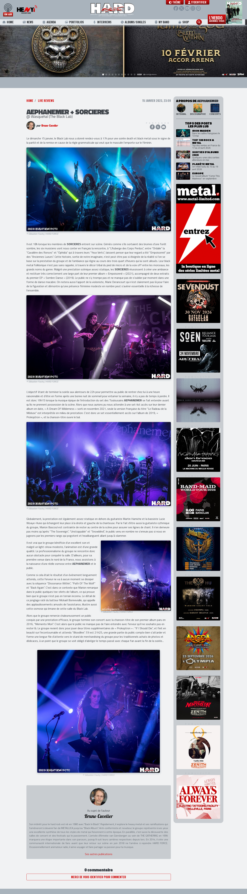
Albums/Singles (135, 22)
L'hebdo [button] (219, 19)
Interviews (104, 22)
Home (10, 22)
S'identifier (198, 2)
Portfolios (76, 22)
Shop (185, 22)
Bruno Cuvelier (49, 126)
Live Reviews (46, 101)
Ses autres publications (98, 854)
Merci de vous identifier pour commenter (98, 877)
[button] (176, 2)
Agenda (51, 22)
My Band (163, 22)
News (29, 22)
